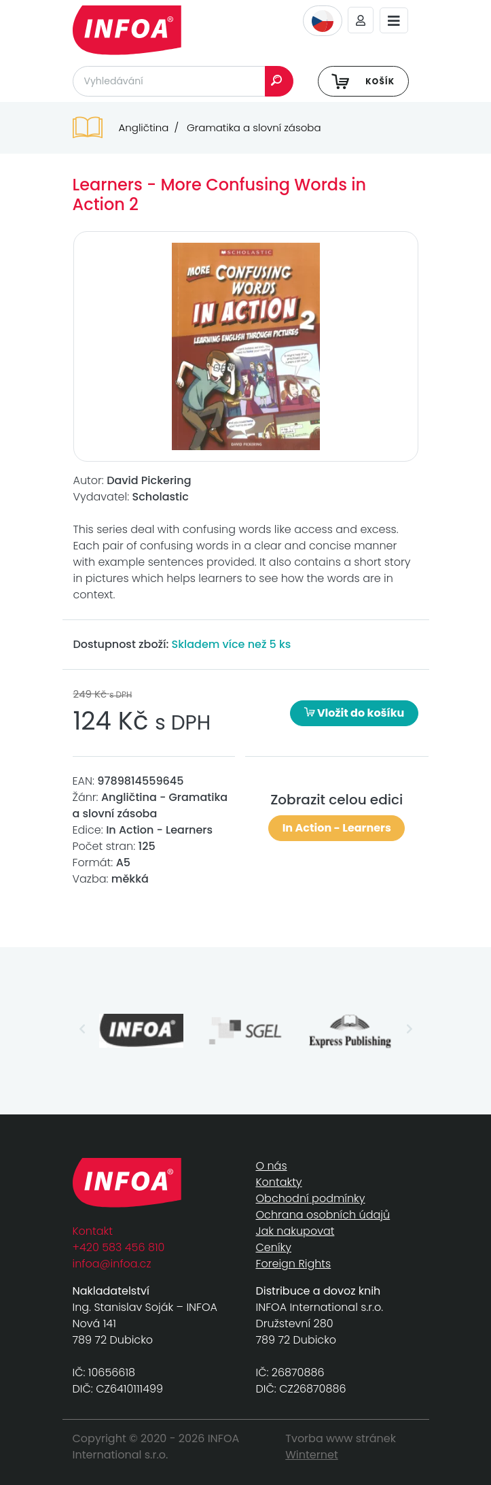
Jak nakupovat (295, 1231)
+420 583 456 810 (119, 1247)
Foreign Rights (293, 1263)
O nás (271, 1166)
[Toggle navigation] (394, 20)
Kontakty (279, 1182)
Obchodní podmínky (310, 1198)
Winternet (311, 1455)
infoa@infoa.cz (112, 1263)
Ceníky (273, 1247)
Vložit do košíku (354, 713)
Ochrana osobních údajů (323, 1215)
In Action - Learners (337, 828)
